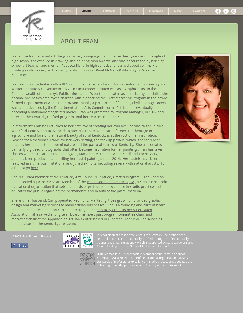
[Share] (19, 245)
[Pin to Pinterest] (37, 245)
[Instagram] (233, 11)
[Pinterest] (226, 11)
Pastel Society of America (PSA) (111, 182)
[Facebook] (218, 11)
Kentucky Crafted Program (119, 177)
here (34, 168)
